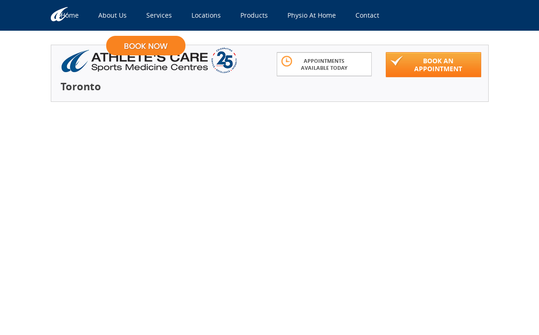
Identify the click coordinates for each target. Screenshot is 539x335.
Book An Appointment (426, 64)
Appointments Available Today (314, 63)
